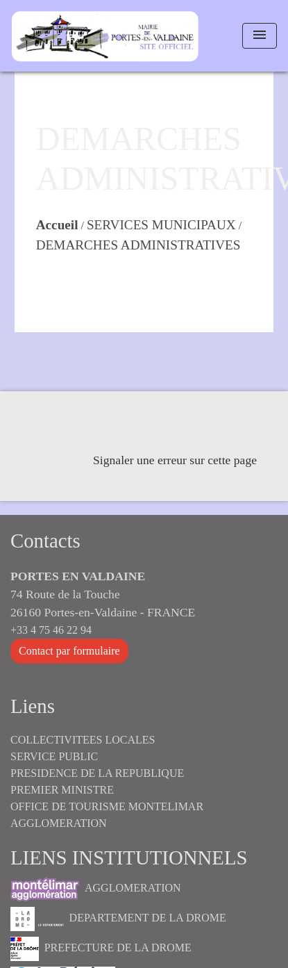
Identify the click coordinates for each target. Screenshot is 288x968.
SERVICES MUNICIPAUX (161, 225)
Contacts (45, 541)
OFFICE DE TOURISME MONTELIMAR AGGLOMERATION (106, 815)
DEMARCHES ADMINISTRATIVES (138, 245)
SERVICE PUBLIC (54, 756)
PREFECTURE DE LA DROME (101, 949)
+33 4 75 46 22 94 (51, 630)
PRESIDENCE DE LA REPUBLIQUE (97, 773)
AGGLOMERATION (95, 889)
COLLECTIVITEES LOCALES (82, 740)
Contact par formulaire (69, 651)
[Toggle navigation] (259, 36)
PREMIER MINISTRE (62, 790)
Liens (32, 706)
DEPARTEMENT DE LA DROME (118, 919)
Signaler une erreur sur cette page (175, 460)
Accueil (57, 225)
